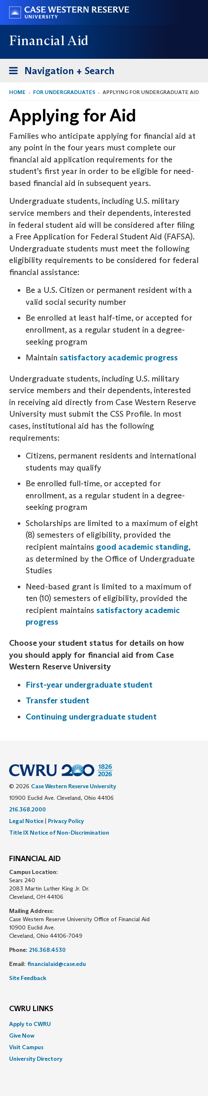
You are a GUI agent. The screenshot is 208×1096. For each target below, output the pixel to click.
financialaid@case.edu (56, 964)
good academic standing (142, 547)
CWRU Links (31, 1009)
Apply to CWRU (30, 1024)
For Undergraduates (64, 92)
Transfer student (57, 700)
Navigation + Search (59, 72)
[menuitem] (104, 1024)
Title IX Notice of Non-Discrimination (59, 832)
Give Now (21, 1035)
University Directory (35, 1058)
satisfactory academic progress (119, 357)
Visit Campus (26, 1047)
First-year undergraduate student (89, 685)
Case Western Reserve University (73, 786)
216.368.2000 (27, 809)
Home (17, 92)
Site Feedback (27, 978)
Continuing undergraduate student (91, 717)
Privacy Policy (66, 821)
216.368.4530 (47, 950)
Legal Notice (26, 821)
